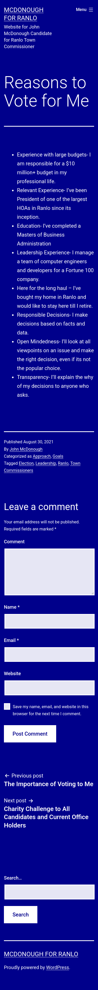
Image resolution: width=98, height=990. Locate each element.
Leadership (46, 463)
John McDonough (26, 449)
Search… (13, 878)
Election (26, 463)
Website (12, 673)
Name (12, 607)
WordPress (57, 967)
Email (11, 640)
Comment (14, 541)
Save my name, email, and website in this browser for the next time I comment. (51, 710)
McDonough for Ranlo (41, 954)
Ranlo (63, 463)
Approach (42, 456)
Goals (58, 456)
